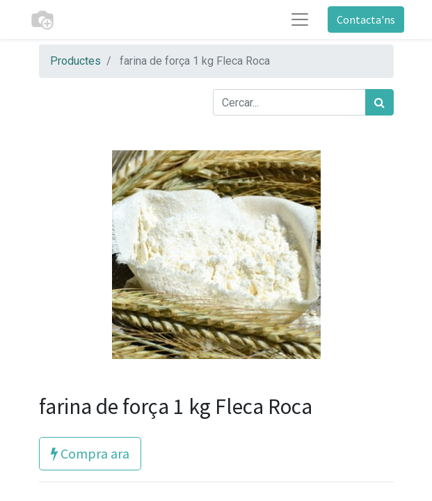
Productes (75, 60)
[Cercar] (379, 102)
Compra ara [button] (90, 453)
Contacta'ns (366, 19)
